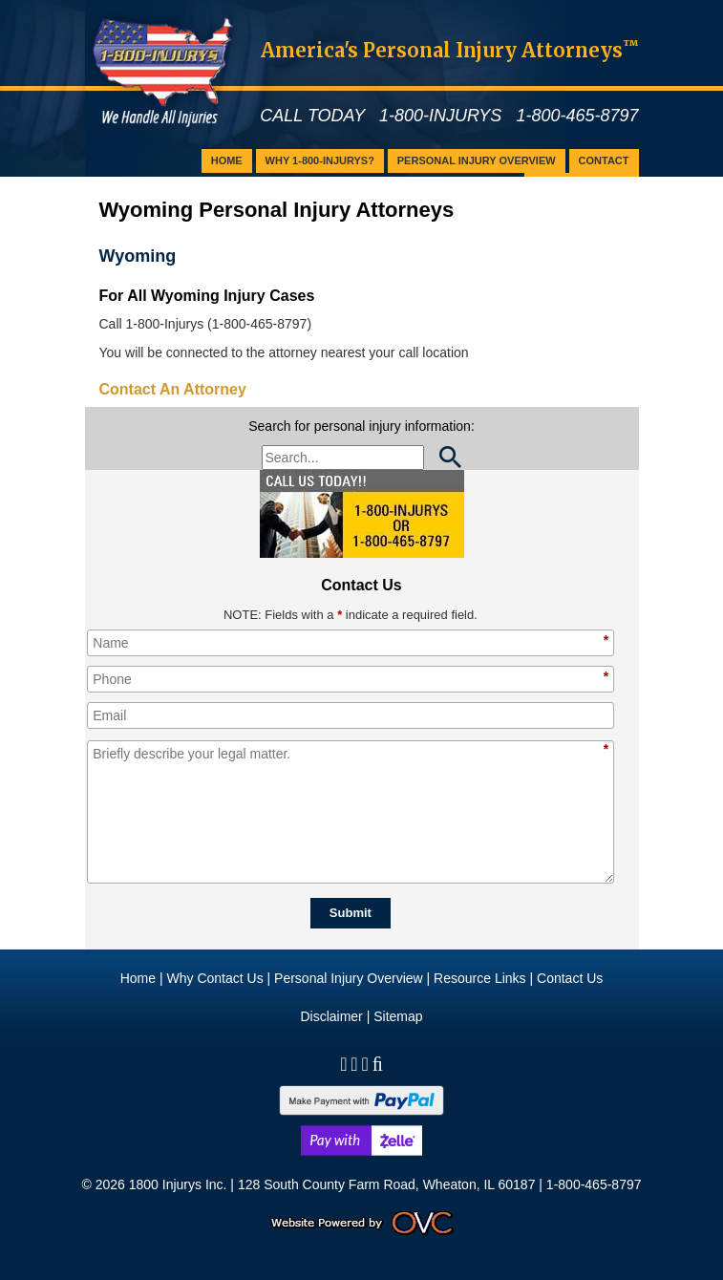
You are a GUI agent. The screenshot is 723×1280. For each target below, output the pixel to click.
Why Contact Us (215, 978)
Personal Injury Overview (476, 160)
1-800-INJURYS (440, 115)
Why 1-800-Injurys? (320, 160)
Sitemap (397, 1016)
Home (227, 160)
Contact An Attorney (172, 389)
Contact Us (570, 978)
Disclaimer (331, 1016)
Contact (604, 160)
